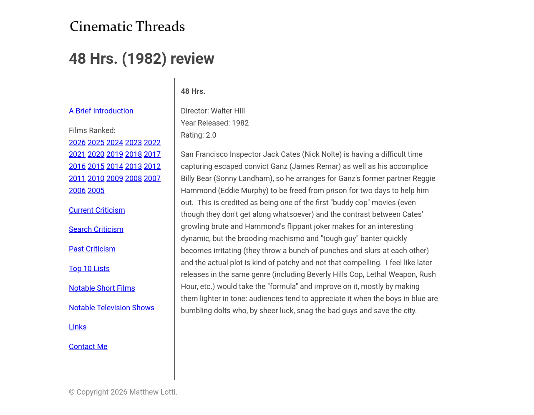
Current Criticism (97, 210)
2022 (152, 142)
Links (77, 326)
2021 (77, 154)
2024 (114, 142)
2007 (152, 178)
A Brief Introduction (101, 110)
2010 (96, 178)
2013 (133, 166)
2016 (77, 166)
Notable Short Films (102, 288)
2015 (96, 166)
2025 (96, 142)
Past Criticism (92, 248)
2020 (96, 154)
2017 (152, 154)
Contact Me (88, 346)
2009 (114, 178)
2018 (133, 154)
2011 (77, 178)
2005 (96, 190)
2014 (114, 166)
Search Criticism (96, 229)
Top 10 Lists (89, 268)
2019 (114, 154)
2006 (77, 190)
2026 (77, 142)
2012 (152, 166)
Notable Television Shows (111, 307)
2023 (133, 142)
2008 (133, 178)
